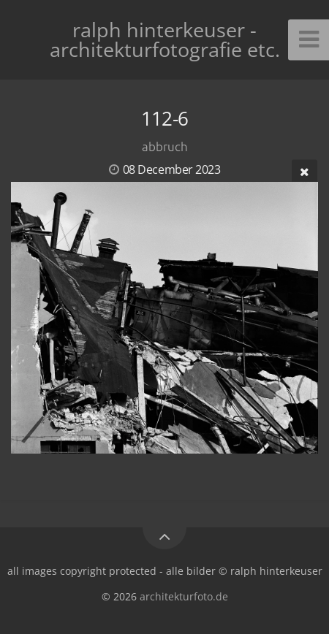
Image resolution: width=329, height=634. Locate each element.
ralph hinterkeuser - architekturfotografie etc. (165, 39)
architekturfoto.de (184, 596)
